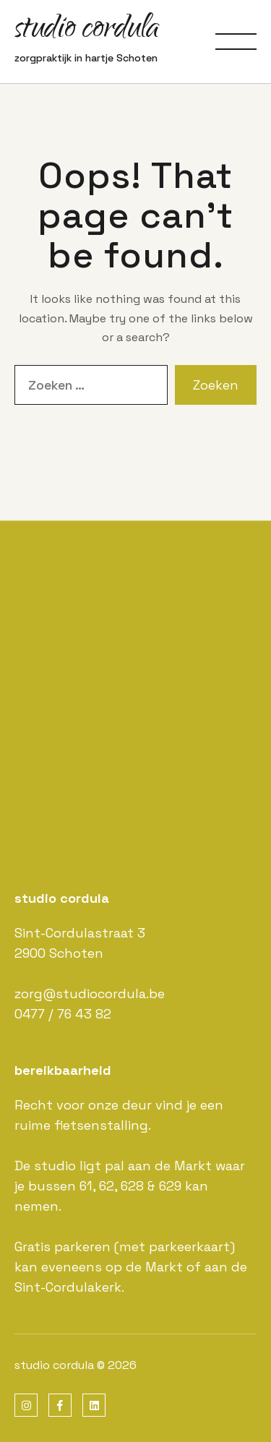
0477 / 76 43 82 (62, 1013)
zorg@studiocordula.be (89, 993)
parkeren (82, 1246)
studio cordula (86, 31)
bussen (52, 1185)
